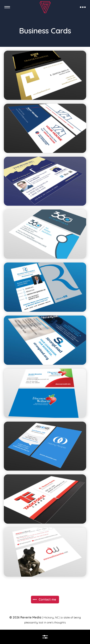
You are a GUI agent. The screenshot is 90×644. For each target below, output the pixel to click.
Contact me (47, 599)
